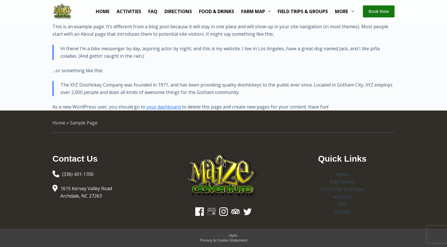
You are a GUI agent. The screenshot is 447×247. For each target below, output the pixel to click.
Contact (342, 211)
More (345, 11)
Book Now (379, 11)
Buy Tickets (342, 181)
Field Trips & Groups (303, 11)
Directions (178, 11)
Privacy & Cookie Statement (223, 240)
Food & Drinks (216, 11)
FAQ (152, 11)
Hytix (233, 235)
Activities (129, 11)
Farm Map (257, 11)
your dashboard (164, 107)
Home (102, 11)
